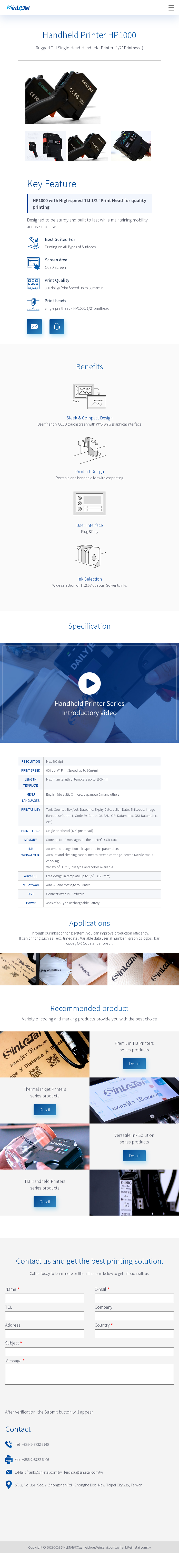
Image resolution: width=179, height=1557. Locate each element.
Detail (44, 1109)
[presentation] (44, 1400)
